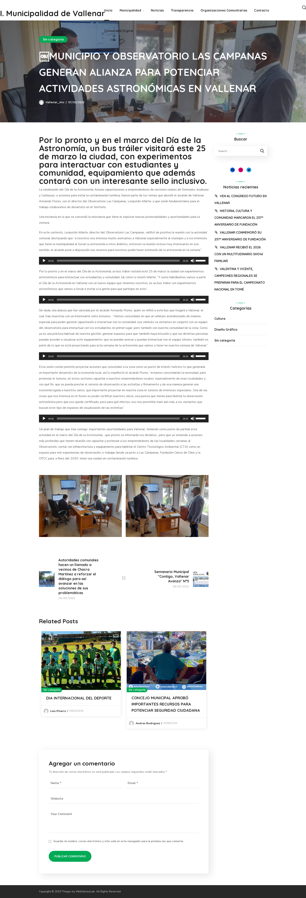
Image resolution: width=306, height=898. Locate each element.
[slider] (118, 261)
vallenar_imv (55, 102)
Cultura (219, 319)
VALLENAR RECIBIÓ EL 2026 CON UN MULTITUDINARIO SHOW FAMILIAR (238, 254)
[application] (124, 261)
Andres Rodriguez (148, 723)
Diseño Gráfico (225, 329)
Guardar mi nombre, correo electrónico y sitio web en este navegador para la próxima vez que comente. (118, 841)
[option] (81, 673)
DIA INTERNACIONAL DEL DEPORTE (78, 698)
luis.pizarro (58, 711)
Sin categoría (53, 39)
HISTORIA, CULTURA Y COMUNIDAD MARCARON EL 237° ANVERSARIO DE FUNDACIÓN (238, 217)
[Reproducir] (44, 261)
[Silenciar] (193, 261)
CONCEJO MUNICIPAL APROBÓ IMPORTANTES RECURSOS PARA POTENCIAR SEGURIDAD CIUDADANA (166, 704)
